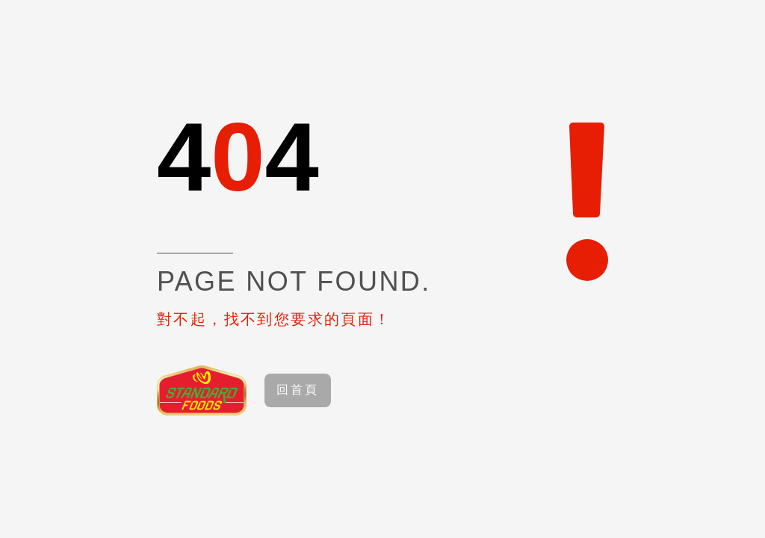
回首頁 (298, 389)
